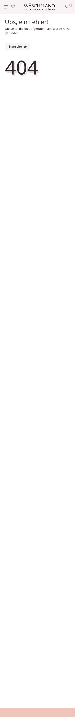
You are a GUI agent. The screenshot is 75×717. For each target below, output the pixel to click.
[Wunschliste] (13, 7)
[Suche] (67, 6)
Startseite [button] (18, 46)
